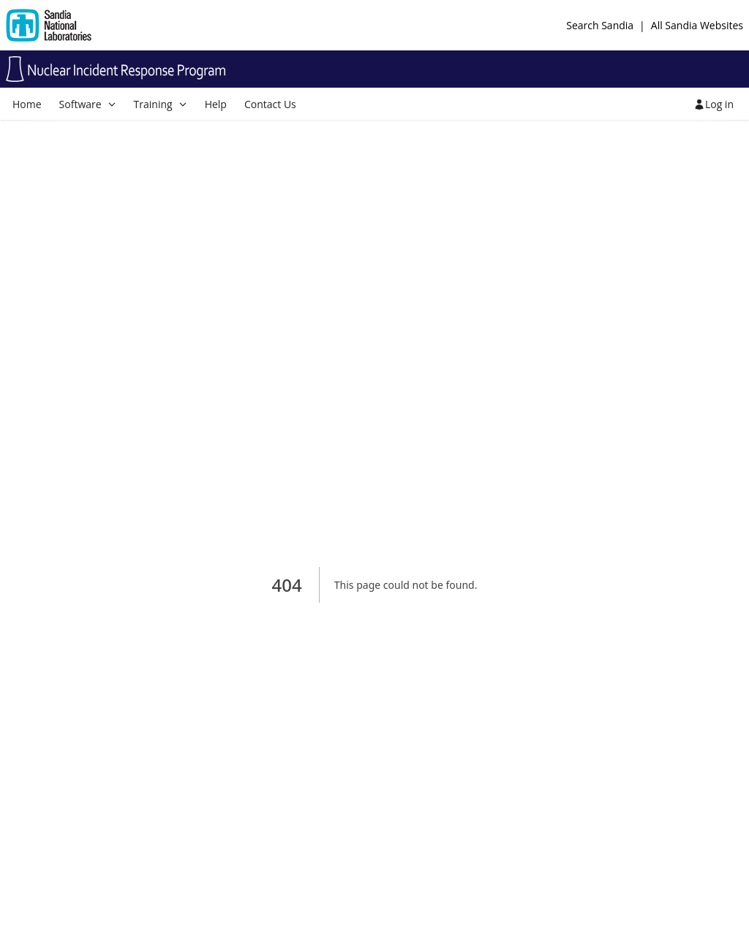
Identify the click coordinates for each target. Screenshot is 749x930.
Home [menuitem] (27, 104)
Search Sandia (599, 25)
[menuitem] (87, 104)
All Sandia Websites (697, 25)
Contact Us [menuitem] (270, 104)
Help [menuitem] (216, 104)
